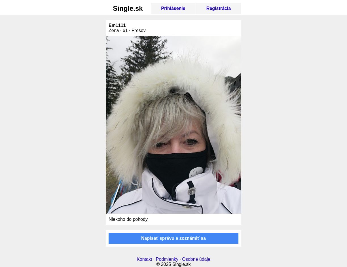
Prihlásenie (173, 8)
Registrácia (218, 8)
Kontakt (144, 259)
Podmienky (167, 259)
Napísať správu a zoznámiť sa (173, 238)
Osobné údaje (196, 259)
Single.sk (128, 8)
